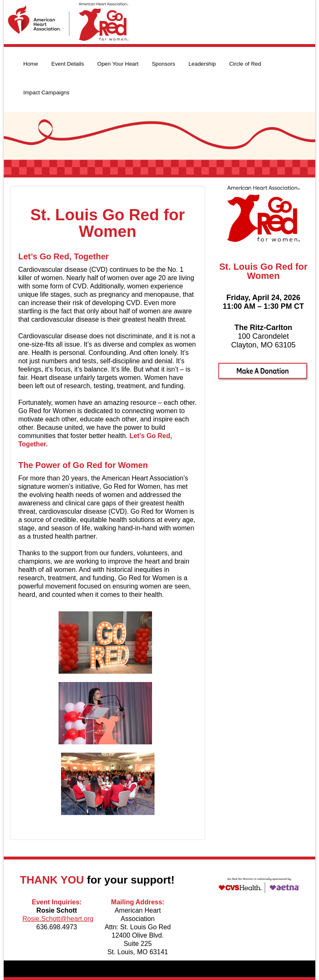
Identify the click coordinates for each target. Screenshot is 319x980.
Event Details (68, 64)
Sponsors (163, 64)
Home (30, 64)
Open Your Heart (117, 64)
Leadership (202, 64)
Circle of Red (245, 64)
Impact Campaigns (46, 92)
